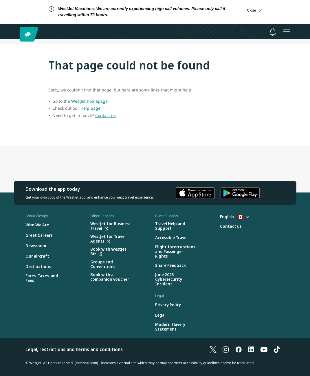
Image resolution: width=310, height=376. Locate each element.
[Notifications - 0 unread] (273, 31)
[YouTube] (264, 349)
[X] (213, 349)
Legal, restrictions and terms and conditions (74, 349)
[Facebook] (238, 349)
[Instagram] (225, 349)
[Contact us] (230, 226)
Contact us (105, 115)
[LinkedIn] (251, 349)
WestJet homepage (89, 101)
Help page (90, 108)
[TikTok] (276, 349)
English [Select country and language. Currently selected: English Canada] (234, 216)
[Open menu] (286, 31)
